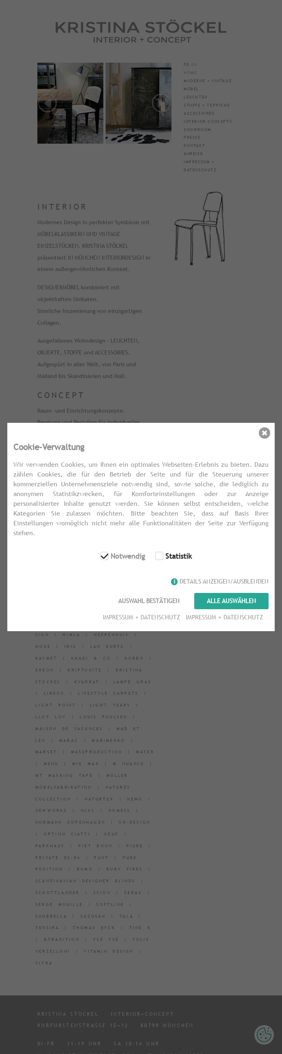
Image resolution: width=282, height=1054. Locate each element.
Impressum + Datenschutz (140, 616)
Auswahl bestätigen (148, 600)
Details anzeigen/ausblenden (224, 582)
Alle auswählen (231, 600)
